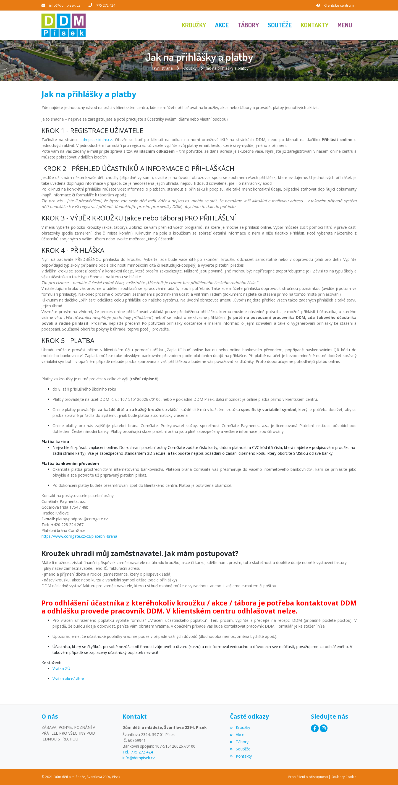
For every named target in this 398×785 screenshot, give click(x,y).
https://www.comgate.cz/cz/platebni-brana (79, 536)
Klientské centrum (339, 5)
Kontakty (241, 756)
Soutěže (240, 749)
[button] (345, 25)
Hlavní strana (161, 68)
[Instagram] (324, 728)
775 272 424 (105, 5)
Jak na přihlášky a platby (227, 68)
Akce (237, 734)
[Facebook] (315, 728)
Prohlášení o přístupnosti (308, 776)
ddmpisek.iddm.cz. (96, 139)
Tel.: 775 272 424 (137, 752)
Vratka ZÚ (61, 668)
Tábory (239, 741)
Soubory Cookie (344, 776)
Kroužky (189, 68)
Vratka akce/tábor (68, 678)
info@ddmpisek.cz (64, 5)
